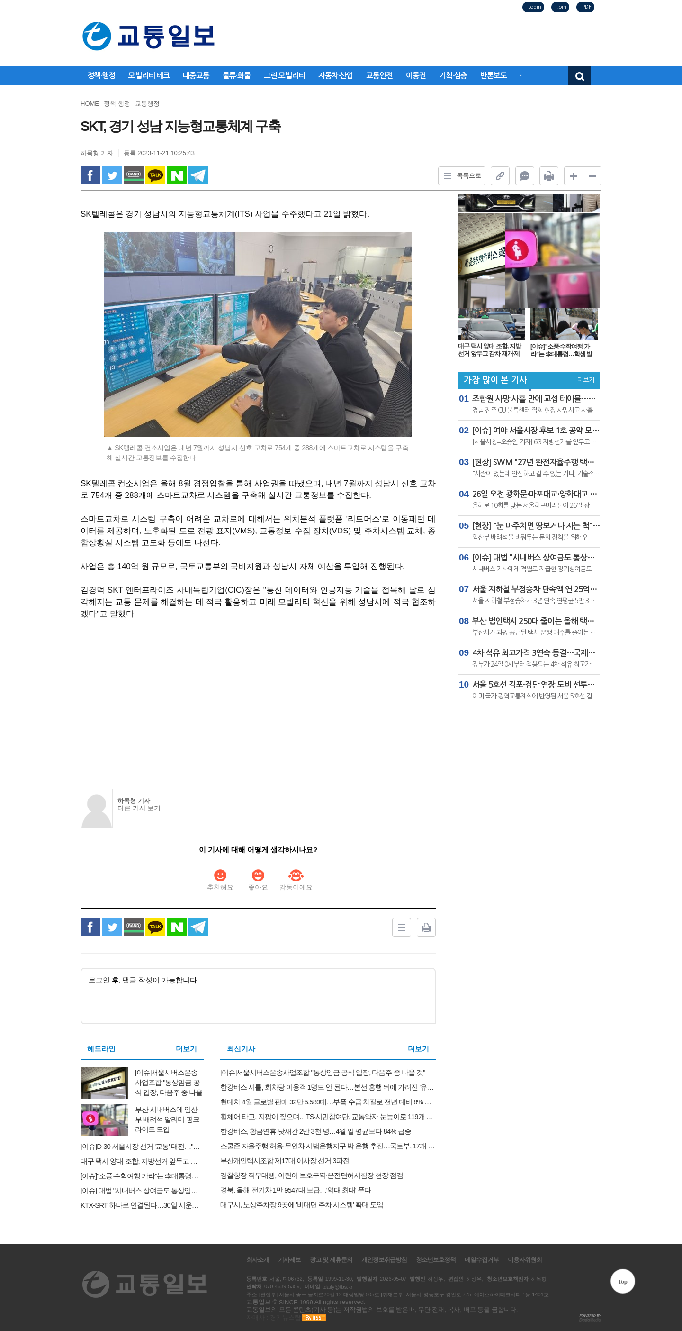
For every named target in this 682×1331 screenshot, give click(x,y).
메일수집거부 (482, 1260)
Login (534, 6)
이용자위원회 (525, 1260)
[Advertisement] (258, 698)
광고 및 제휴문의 (331, 1260)
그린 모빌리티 (284, 75)
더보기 (186, 1049)
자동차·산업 (335, 75)
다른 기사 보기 (139, 808)
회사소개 (257, 1260)
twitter (112, 175)
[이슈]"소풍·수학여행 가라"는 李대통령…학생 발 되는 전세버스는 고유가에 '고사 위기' (562, 350)
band (134, 175)
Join (561, 6)
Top (623, 1281)
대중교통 (196, 75)
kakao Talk (155, 175)
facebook (90, 175)
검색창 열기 (579, 75)
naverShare (177, 175)
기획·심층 (453, 75)
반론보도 (493, 75)
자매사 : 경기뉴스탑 (273, 1317)
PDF (587, 6)
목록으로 (460, 176)
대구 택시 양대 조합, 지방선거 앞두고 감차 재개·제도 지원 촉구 (489, 349)
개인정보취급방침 (384, 1260)
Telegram (198, 175)
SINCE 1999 (296, 1301)
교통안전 (379, 75)
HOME (90, 103)
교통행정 (147, 103)
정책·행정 (101, 75)
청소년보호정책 (436, 1260)
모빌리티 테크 (149, 75)
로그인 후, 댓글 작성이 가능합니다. (258, 996)
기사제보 (289, 1260)
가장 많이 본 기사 (495, 380)
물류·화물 (237, 75)
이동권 (416, 75)
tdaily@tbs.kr (338, 1287)
